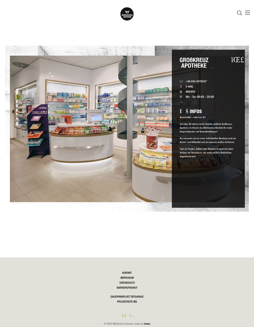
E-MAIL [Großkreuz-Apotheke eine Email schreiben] (189, 86)
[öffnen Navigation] (247, 13)
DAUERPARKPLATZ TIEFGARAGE (127, 296)
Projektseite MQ (127, 301)
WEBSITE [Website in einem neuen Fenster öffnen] (190, 91)
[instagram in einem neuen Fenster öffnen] (131, 315)
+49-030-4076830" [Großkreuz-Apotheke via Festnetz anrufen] (196, 81)
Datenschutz (127, 282)
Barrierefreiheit (127, 287)
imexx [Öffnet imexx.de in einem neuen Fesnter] (147, 323)
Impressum (127, 277)
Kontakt (127, 273)
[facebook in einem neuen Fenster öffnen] (123, 315)
